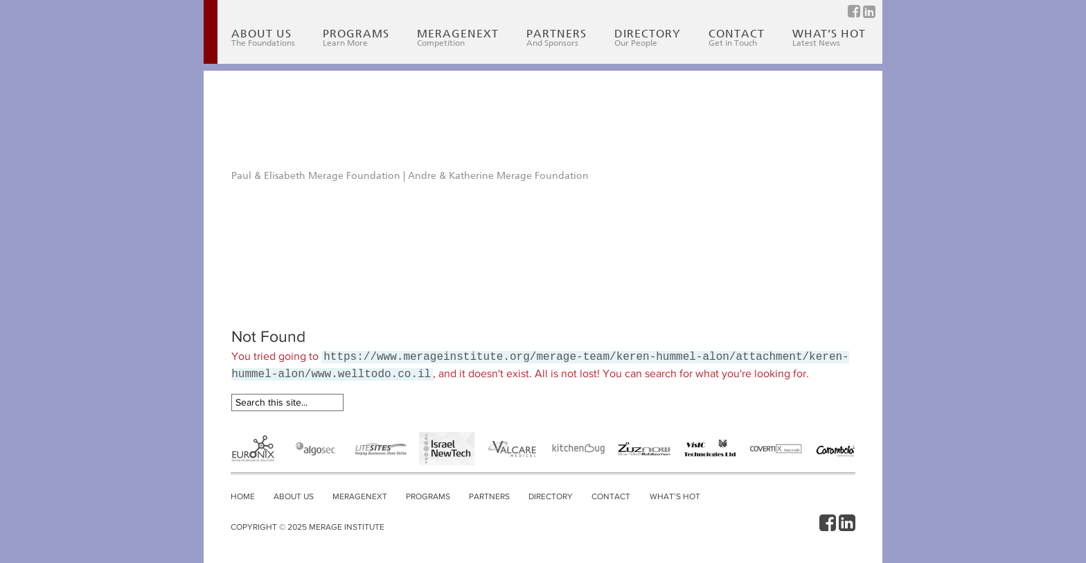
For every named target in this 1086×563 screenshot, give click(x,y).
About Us (263, 38)
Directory (647, 38)
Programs (356, 38)
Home (243, 496)
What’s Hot (829, 38)
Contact (737, 38)
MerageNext (458, 38)
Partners (556, 38)
